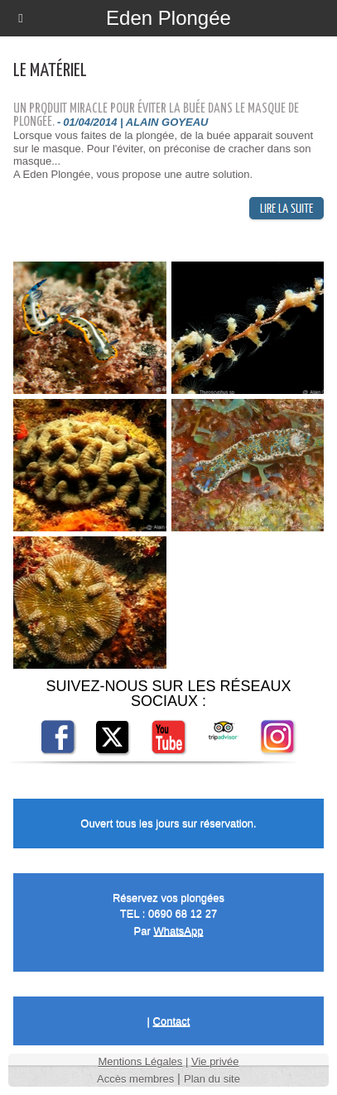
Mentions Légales (140, 1061)
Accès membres (135, 1079)
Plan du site (212, 1079)
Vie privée (215, 1061)
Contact (171, 1021)
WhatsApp (178, 931)
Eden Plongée (168, 18)
